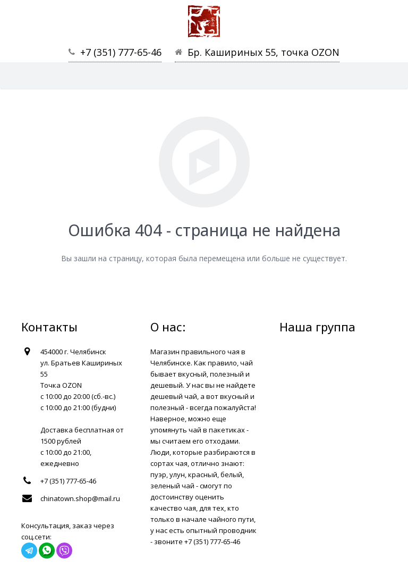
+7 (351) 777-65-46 (121, 52)
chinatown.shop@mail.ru (80, 498)
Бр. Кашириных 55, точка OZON (263, 52)
